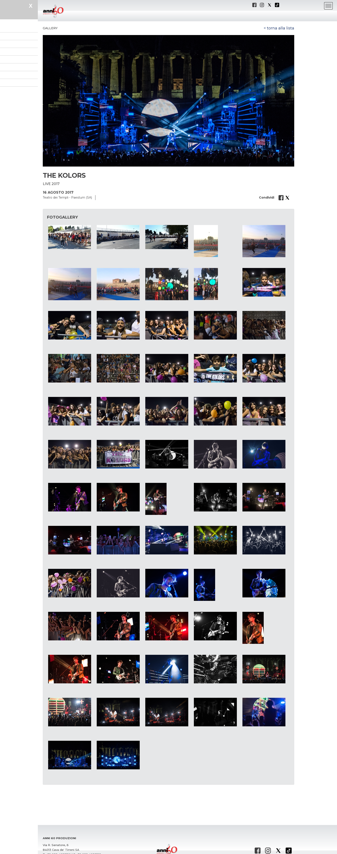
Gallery (50, 28)
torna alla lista (280, 28)
